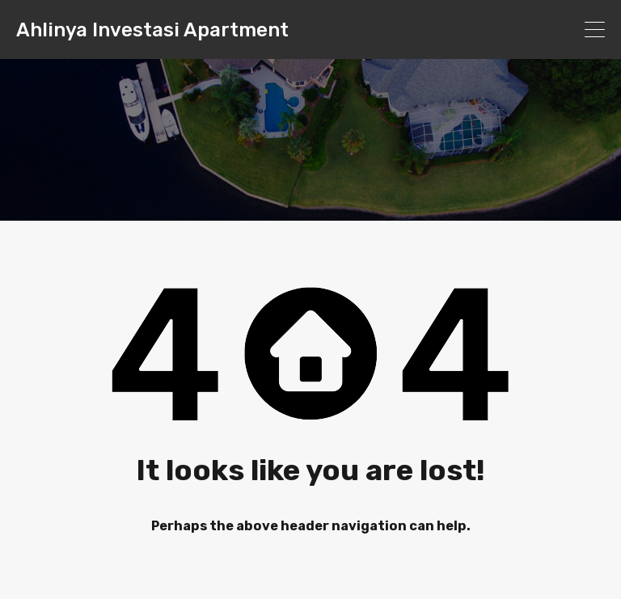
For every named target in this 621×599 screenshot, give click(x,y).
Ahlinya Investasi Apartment (152, 30)
